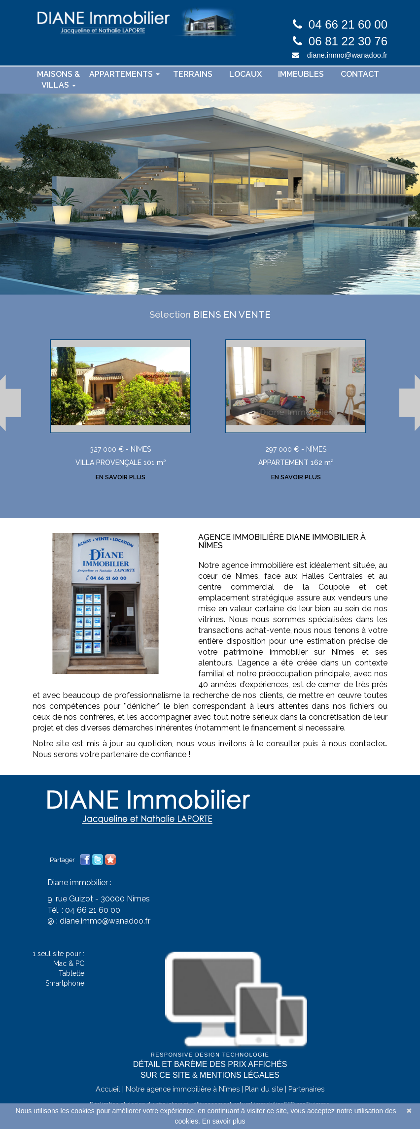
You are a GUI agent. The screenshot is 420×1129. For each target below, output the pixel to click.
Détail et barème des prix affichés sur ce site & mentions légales (210, 1081)
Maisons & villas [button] (58, 79)
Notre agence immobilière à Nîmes (183, 1100)
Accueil (108, 1100)
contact (360, 74)
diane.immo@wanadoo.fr (347, 55)
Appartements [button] (124, 74)
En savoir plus (223, 1121)
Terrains (192, 74)
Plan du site (264, 1100)
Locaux (245, 74)
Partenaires (306, 1100)
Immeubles (301, 74)
